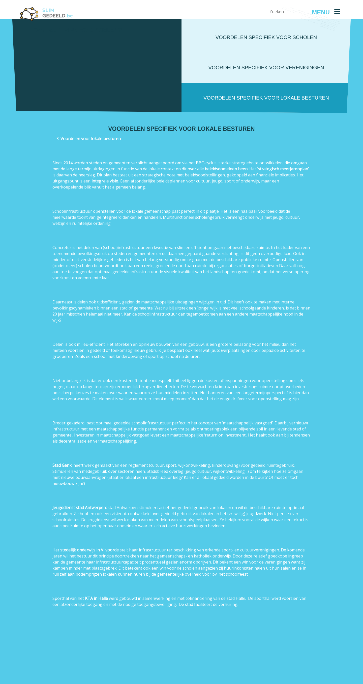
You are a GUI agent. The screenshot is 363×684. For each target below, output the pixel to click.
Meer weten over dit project (309, 59)
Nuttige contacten (321, 74)
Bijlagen (333, 66)
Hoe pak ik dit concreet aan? (310, 51)
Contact (333, 81)
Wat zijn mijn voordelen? (314, 44)
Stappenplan (328, 36)
